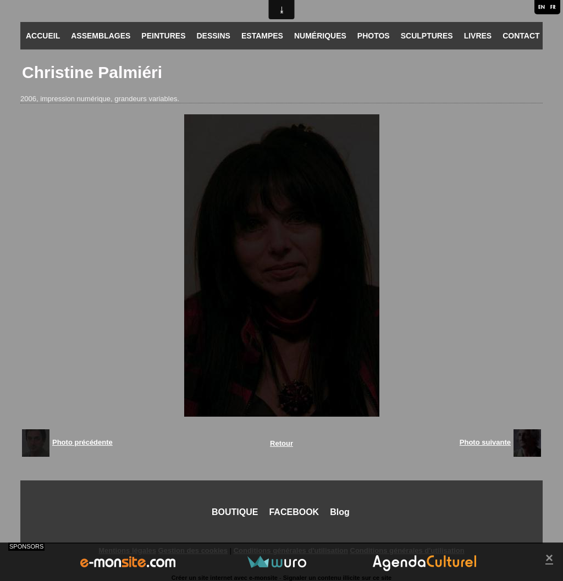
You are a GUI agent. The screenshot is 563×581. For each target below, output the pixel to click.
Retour (281, 443)
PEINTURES (163, 35)
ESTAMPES (262, 35)
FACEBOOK (294, 512)
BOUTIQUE (235, 512)
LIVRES (478, 35)
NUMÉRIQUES (320, 35)
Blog (340, 512)
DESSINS (213, 35)
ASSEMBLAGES (100, 35)
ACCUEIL (43, 35)
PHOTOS (373, 35)
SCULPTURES (427, 35)
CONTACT (521, 35)
